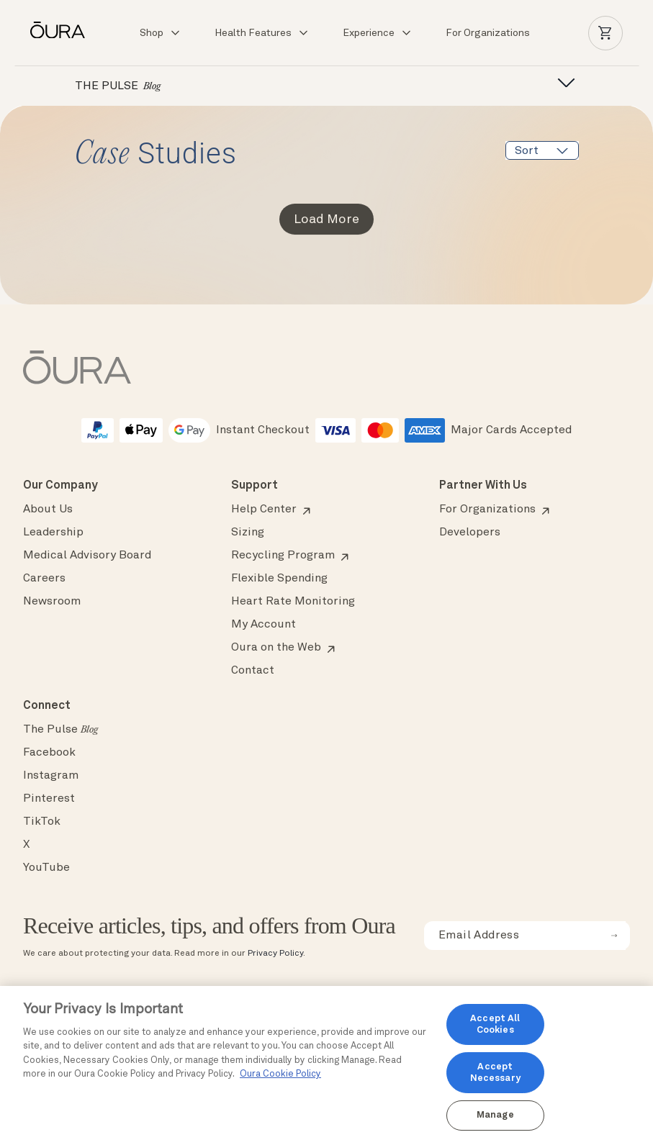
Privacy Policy (275, 953)
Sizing (247, 532)
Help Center (264, 509)
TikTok (41, 822)
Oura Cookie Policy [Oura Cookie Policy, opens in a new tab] (280, 1074)
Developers (469, 532)
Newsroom (52, 601)
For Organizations (488, 33)
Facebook (49, 753)
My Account (263, 624)
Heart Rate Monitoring (293, 601)
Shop (160, 33)
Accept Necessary (495, 1072)
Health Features (262, 33)
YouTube (46, 868)
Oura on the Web (276, 647)
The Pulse (60, 730)
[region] (326, 1065)
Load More (326, 219)
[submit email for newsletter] (614, 935)
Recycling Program (283, 555)
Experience (378, 33)
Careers (44, 578)
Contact (252, 670)
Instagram (50, 776)
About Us (48, 509)
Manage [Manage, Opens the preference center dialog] (495, 1115)
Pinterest (49, 799)
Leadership (53, 532)
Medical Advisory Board (87, 555)
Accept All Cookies (495, 1024)
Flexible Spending (279, 578)
